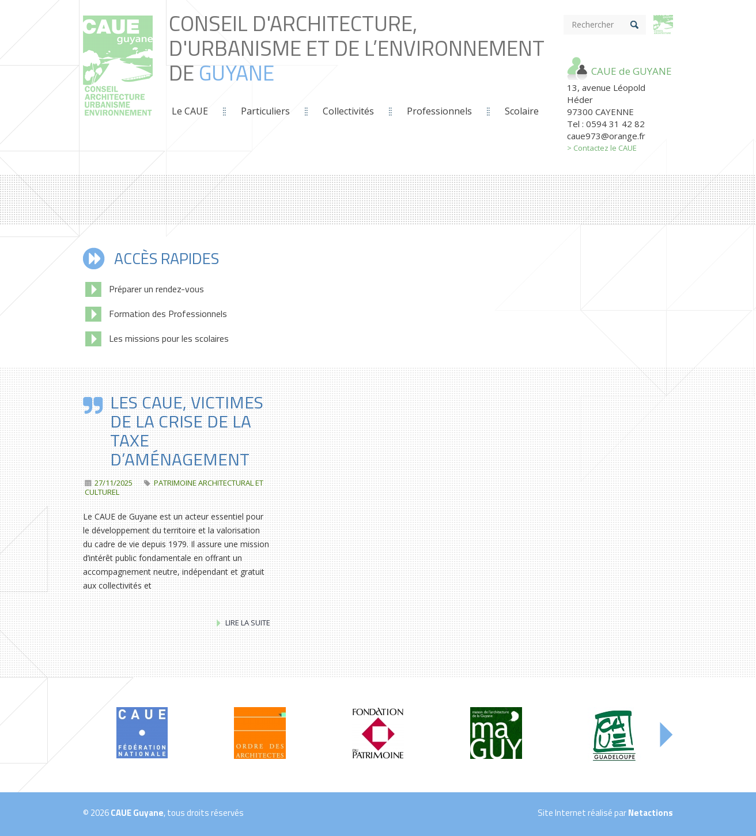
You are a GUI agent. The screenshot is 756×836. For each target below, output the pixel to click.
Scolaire (522, 111)
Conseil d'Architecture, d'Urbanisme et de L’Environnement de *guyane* (118, 78)
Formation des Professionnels (156, 313)
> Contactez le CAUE (602, 148)
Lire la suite (243, 622)
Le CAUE (190, 111)
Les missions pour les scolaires (157, 338)
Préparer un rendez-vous (144, 289)
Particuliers (265, 111)
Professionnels (439, 111)
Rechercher (593, 24)
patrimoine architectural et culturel (174, 487)
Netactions (650, 812)
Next (666, 734)
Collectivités (348, 111)
